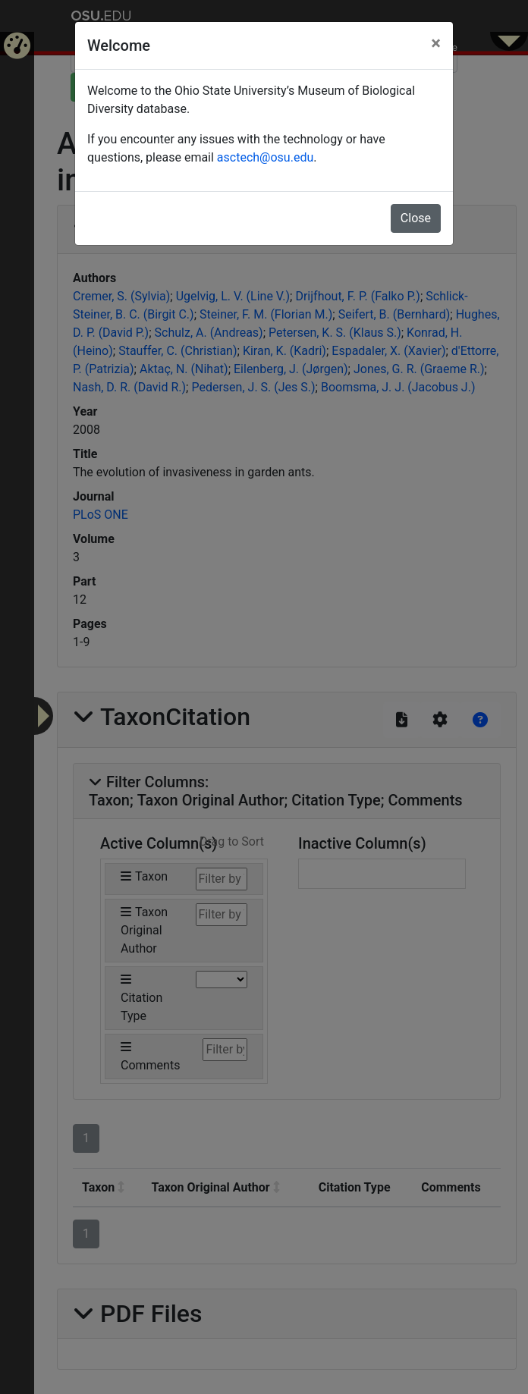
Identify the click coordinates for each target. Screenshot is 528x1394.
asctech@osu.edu (265, 157)
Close (416, 218)
